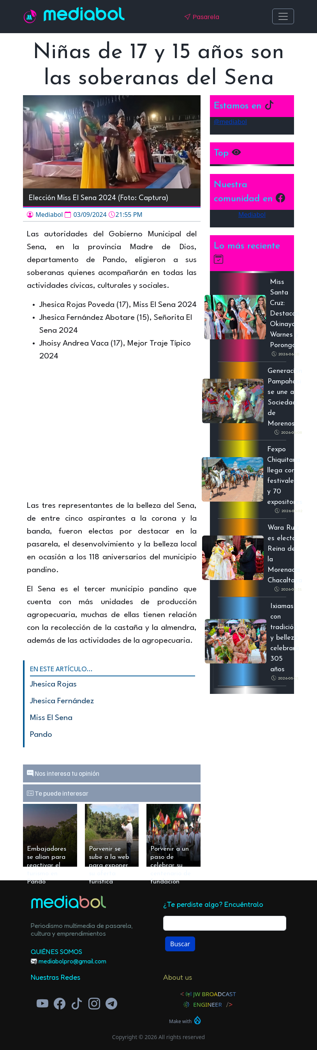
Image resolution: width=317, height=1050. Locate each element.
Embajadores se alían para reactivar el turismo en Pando (46, 856)
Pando (41, 735)
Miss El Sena (51, 718)
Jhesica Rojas (53, 684)
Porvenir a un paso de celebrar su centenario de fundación (170, 856)
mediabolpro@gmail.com (72, 961)
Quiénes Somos (56, 951)
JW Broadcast (214, 994)
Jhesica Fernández (62, 701)
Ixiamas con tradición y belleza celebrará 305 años (284, 638)
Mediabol (84, 16)
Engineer (207, 1004)
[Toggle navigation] (283, 16)
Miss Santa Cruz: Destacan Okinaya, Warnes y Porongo (284, 313)
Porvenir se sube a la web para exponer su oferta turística (109, 856)
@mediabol (230, 121)
